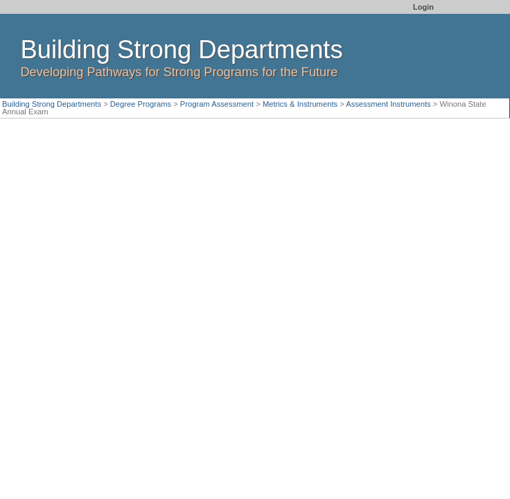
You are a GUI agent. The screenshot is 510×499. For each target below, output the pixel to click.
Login (423, 7)
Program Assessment (217, 104)
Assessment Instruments (388, 104)
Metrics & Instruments (300, 104)
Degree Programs (140, 104)
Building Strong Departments (51, 104)
